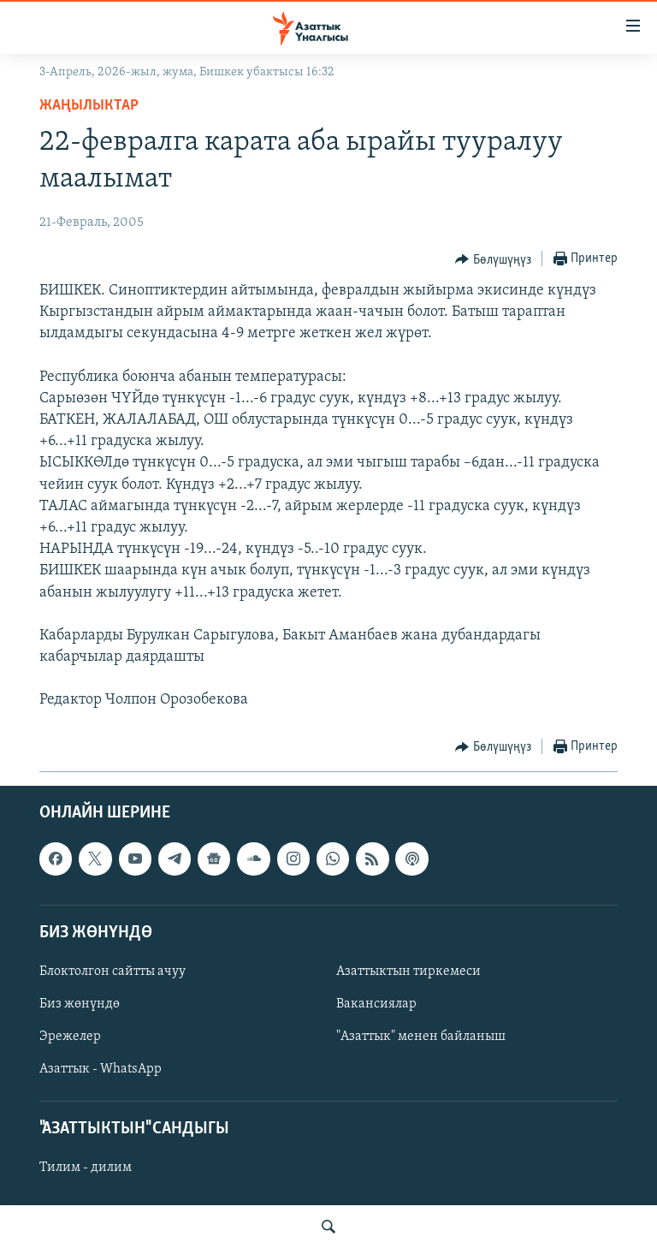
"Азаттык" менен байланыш (421, 1036)
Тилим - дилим (85, 1167)
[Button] (493, 259)
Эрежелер (70, 1036)
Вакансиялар (376, 1004)
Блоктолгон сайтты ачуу (112, 971)
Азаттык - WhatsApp (100, 1069)
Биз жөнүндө (79, 1004)
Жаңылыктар (89, 106)
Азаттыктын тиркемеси (408, 971)
